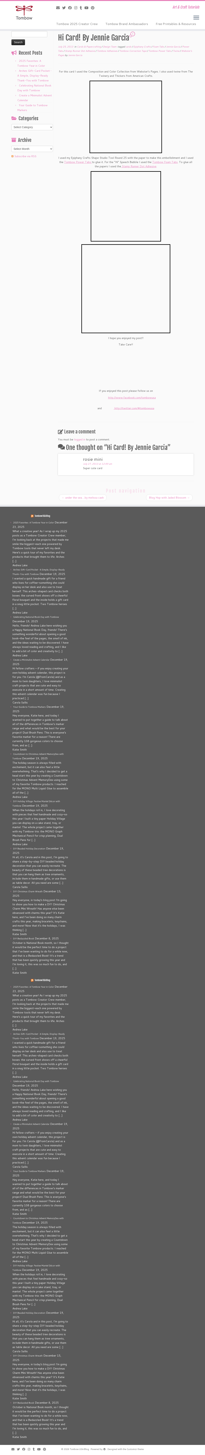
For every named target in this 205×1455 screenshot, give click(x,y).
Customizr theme (135, 1449)
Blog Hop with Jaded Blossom (169, 498)
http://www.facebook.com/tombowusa (132, 398)
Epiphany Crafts (142, 46)
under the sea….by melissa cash (83, 498)
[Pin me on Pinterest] (94, 7)
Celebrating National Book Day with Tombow (36, 617)
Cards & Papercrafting (89, 46)
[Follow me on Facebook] (71, 7)
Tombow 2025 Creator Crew (77, 24)
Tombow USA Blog (42, 516)
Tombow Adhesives (107, 51)
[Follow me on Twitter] (65, 7)
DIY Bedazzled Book (23, 938)
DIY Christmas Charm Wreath (28, 891)
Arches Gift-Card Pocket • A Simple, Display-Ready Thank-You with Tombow (34, 75)
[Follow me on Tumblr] (82, 7)
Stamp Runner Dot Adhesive (80, 51)
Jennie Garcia (173, 46)
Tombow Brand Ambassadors (126, 24)
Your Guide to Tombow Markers (29, 707)
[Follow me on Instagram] (77, 7)
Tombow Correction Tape (133, 51)
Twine (176, 51)
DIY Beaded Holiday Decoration (29, 848)
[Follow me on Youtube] (87, 7)
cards (129, 46)
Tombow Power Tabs (159, 51)
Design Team (110, 46)
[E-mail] (59, 7)
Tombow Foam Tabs (165, 162)
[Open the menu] (196, 18)
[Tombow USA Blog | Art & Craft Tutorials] (24, 12)
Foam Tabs (159, 46)
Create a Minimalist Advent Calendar (31, 659)
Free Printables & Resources (176, 24)
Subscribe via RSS (25, 156)
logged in (79, 439)
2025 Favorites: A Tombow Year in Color (33, 522)
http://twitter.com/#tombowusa (134, 408)
